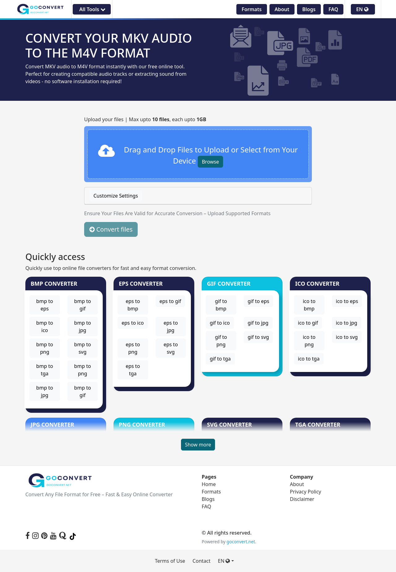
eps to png (133, 348)
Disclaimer (302, 499)
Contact (201, 560)
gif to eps (258, 301)
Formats (252, 9)
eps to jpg (171, 326)
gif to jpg (258, 322)
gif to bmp (221, 305)
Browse (210, 161)
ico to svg (347, 337)
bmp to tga (44, 370)
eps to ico (133, 322)
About (282, 9)
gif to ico (220, 322)
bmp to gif (82, 305)
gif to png (221, 341)
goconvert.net (240, 541)
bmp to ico (44, 326)
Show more (198, 444)
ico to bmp (309, 305)
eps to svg (171, 348)
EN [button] (362, 9)
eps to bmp (133, 305)
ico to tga (309, 358)
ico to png (309, 341)
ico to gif (308, 322)
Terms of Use (170, 560)
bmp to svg (82, 348)
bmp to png (44, 348)
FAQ (333, 9)
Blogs (309, 9)
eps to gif (170, 301)
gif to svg (258, 337)
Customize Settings (115, 195)
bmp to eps (44, 305)
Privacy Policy (305, 491)
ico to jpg (346, 322)
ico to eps (347, 301)
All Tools (91, 9)
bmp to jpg (82, 326)
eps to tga (133, 370)
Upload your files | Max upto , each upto (145, 119)
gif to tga (220, 358)
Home (209, 484)
